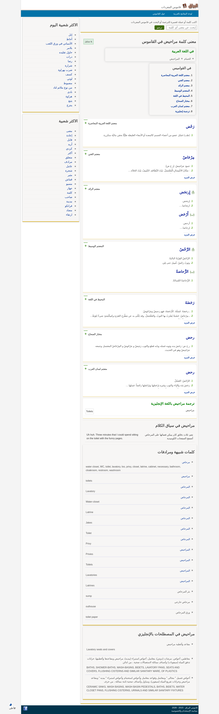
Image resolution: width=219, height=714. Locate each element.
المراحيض (184, 549)
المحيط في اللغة (180, 96)
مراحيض (185, 476)
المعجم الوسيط (181, 90)
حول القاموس (158, 13)
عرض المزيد (188, 177)
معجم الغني (183, 80)
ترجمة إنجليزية (181, 111)
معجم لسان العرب (179, 106)
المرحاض (184, 487)
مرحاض (185, 462)
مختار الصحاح (182, 101)
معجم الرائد (183, 85)
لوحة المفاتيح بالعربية (182, 13)
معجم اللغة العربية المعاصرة (174, 75)
